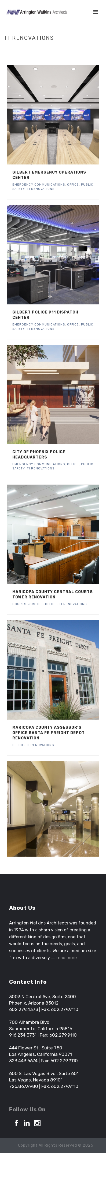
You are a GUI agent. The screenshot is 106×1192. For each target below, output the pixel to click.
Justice (35, 604)
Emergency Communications (38, 184)
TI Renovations (40, 189)
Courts (19, 604)
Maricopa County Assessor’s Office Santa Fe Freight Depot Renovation (48, 732)
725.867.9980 (23, 1086)
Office (73, 184)
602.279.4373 (23, 1009)
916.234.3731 (22, 1035)
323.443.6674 (23, 1060)
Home (38, 49)
